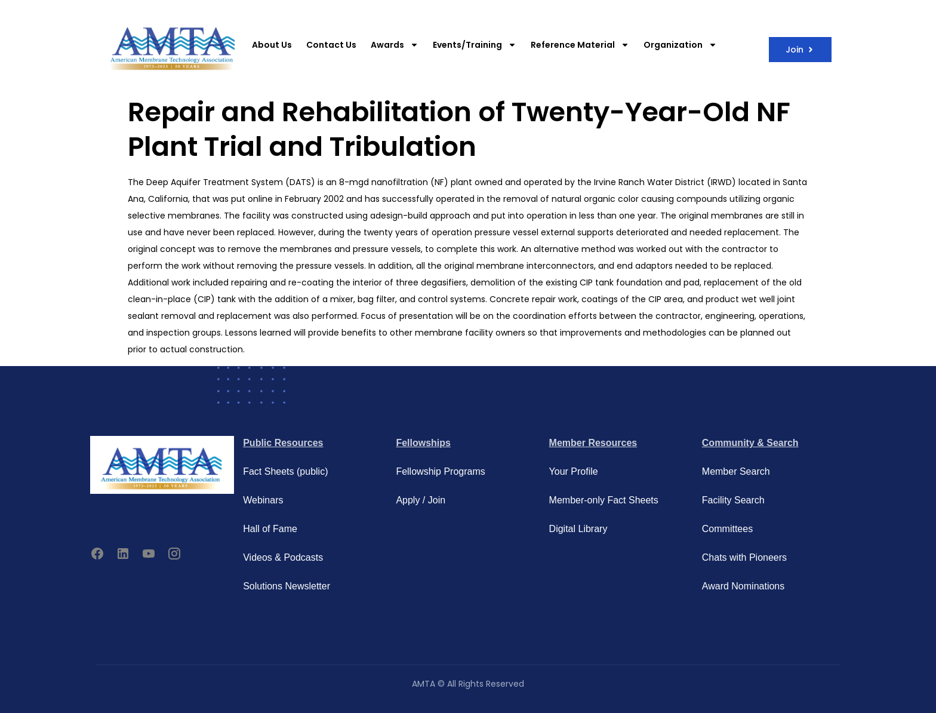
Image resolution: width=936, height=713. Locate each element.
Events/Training (474, 45)
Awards (394, 45)
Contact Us (331, 45)
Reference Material (580, 45)
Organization (680, 45)
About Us (272, 45)
